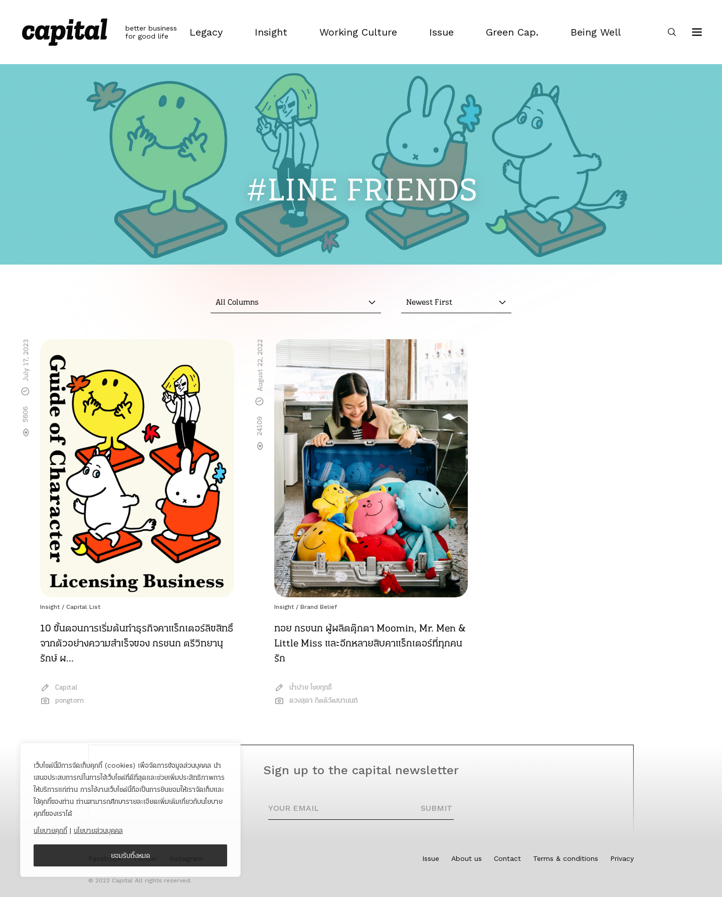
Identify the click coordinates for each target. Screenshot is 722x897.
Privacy (622, 858)
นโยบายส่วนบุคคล (98, 830)
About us (466, 858)
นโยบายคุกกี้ (50, 830)
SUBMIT (436, 808)
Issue (430, 858)
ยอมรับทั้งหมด (130, 855)
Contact (507, 858)
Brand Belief (318, 606)
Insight (50, 606)
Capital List (83, 606)
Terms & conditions (565, 858)
